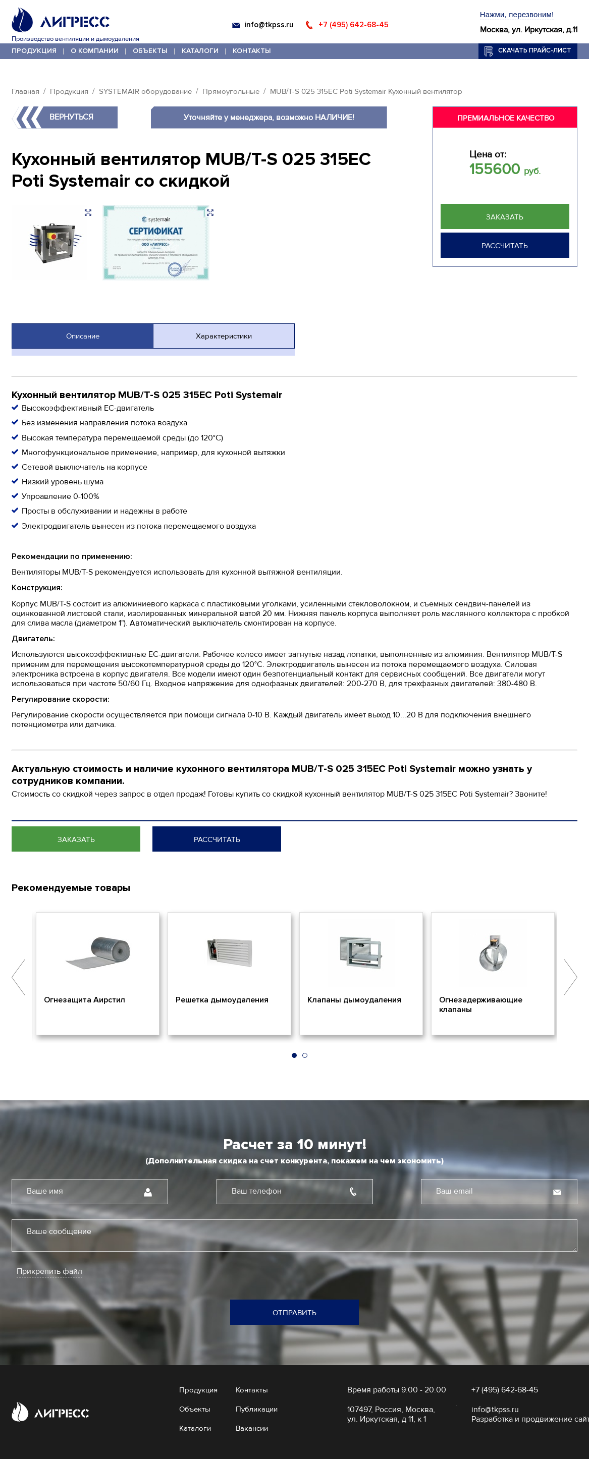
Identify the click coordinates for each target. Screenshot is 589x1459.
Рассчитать (504, 245)
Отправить (294, 1312)
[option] (97, 973)
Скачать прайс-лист (534, 50)
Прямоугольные (230, 91)
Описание (82, 336)
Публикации (257, 1409)
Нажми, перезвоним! (517, 14)
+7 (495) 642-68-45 (353, 24)
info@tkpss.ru (269, 24)
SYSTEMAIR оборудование (145, 91)
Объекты (150, 50)
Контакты (252, 50)
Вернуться (71, 117)
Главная (25, 91)
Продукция (34, 50)
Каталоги (200, 50)
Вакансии (252, 1428)
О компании (95, 50)
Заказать (504, 216)
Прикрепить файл (49, 1271)
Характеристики (224, 336)
